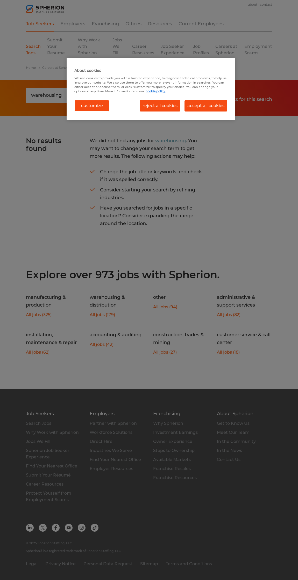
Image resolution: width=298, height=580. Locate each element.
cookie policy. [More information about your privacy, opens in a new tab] (156, 91)
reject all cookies (160, 105)
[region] (151, 89)
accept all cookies (205, 105)
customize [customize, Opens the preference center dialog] (92, 105)
